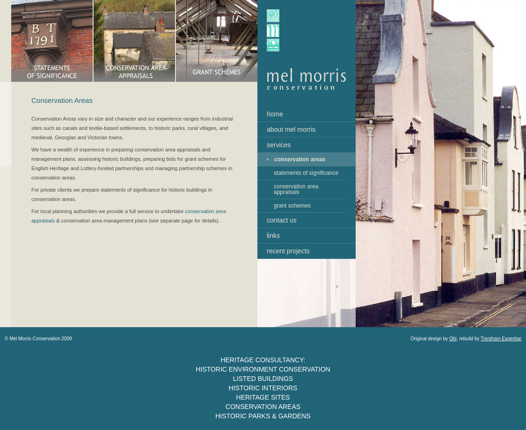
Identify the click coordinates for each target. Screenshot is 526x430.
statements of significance (306, 173)
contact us (282, 220)
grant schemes (292, 205)
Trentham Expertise (501, 338)
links (273, 235)
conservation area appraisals (296, 189)
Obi (453, 338)
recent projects (288, 251)
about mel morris (291, 129)
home (275, 114)
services (279, 145)
